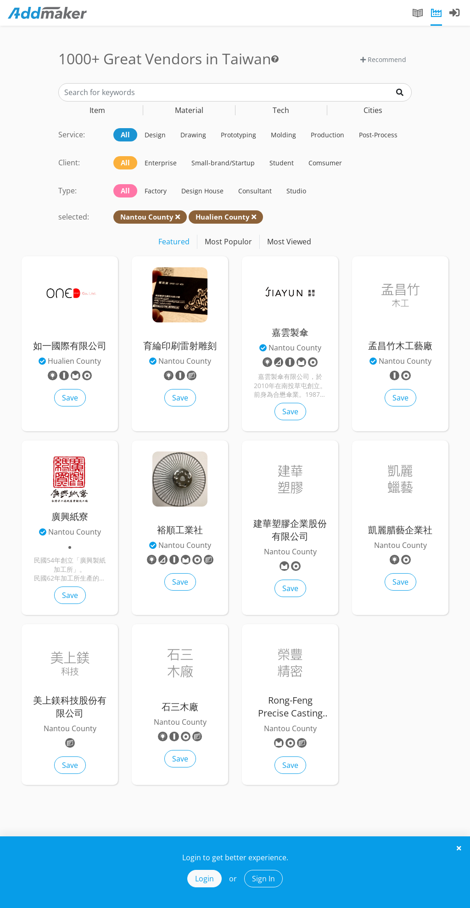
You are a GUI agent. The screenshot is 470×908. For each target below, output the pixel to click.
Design (155, 134)
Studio (296, 190)
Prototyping (238, 134)
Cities (373, 110)
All (125, 134)
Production (327, 134)
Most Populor (228, 242)
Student (281, 162)
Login (204, 879)
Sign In (263, 879)
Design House (202, 190)
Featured (174, 242)
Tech (281, 110)
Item (97, 110)
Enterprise (161, 162)
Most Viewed (289, 242)
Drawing (193, 134)
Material (189, 110)
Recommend (383, 59)
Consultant (255, 190)
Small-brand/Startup (223, 162)
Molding (283, 134)
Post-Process (378, 134)
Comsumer (325, 162)
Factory (156, 190)
